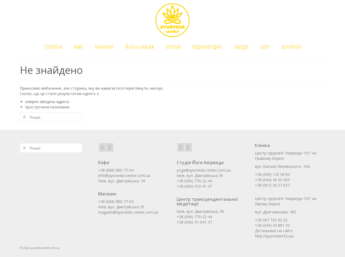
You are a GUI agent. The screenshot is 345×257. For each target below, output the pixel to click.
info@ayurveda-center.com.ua (124, 175)
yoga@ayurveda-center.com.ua (204, 170)
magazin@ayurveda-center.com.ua (128, 212)
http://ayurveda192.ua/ (274, 236)
